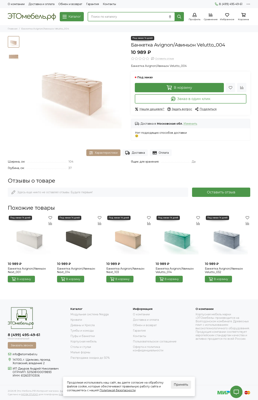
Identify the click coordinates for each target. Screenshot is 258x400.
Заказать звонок (22, 345)
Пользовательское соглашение (155, 341)
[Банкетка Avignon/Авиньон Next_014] (79, 237)
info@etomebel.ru (25, 354)
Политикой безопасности (118, 390)
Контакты (109, 4)
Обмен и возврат (70, 4)
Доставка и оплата (42, 4)
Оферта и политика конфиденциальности (148, 348)
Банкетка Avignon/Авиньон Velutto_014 (175, 270)
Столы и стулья (80, 347)
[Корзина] (243, 17)
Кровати (76, 320)
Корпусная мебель (83, 341)
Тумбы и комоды (82, 330)
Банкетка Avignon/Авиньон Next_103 (125, 270)
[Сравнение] (211, 17)
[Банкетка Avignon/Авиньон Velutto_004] (74, 89)
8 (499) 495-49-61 (228, 4)
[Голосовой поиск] (170, 16)
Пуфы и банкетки (82, 336)
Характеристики (103, 153)
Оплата (161, 153)
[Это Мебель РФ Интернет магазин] (32, 16)
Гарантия (92, 4)
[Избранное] (227, 17)
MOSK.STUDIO (29, 394)
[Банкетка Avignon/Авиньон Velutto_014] (178, 237)
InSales (62, 394)
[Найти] (179, 16)
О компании (16, 4)
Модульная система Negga (89, 314)
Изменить (190, 123)
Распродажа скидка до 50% (90, 357)
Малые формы (80, 352)
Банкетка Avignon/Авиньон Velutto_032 (224, 270)
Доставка (135, 153)
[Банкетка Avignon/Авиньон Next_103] (129, 237)
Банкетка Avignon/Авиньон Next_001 (27, 270)
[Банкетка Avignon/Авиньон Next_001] (30, 237)
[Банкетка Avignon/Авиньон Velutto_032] (227, 237)
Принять (181, 384)
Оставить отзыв (221, 192)
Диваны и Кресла (82, 325)
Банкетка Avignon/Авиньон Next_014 (76, 270)
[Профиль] (194, 17)
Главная (12, 28)
